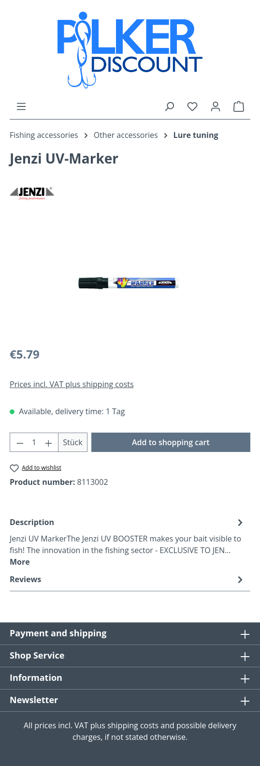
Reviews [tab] (128, 579)
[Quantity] (34, 442)
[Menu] (21, 106)
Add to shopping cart (171, 442)
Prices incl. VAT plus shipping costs (72, 384)
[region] (130, 283)
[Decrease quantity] (20, 442)
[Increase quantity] (49, 442)
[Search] (169, 106)
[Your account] (215, 106)
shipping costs (133, 725)
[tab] (128, 541)
